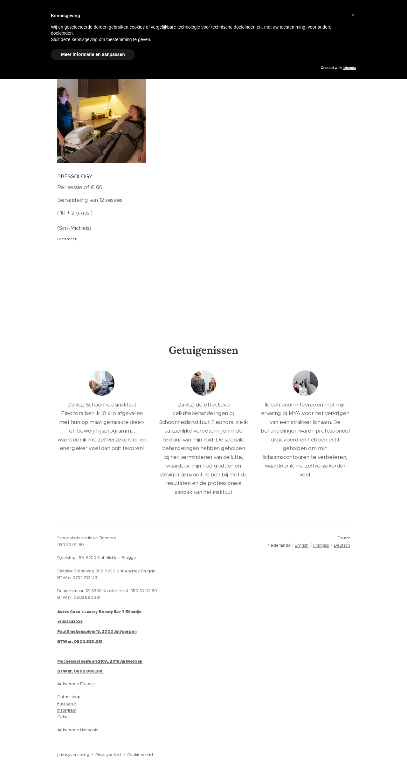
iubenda (349, 68)
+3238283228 (69, 621)
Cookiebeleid (140, 754)
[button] (353, 15)
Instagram (66, 710)
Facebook (67, 703)
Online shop (68, 697)
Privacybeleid (108, 754)
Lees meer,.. (68, 238)
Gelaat (63, 717)
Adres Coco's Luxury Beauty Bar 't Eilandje (99, 611)
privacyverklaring (73, 754)
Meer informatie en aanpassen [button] (93, 54)
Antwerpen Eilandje (76, 684)
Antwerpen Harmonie (78, 730)
